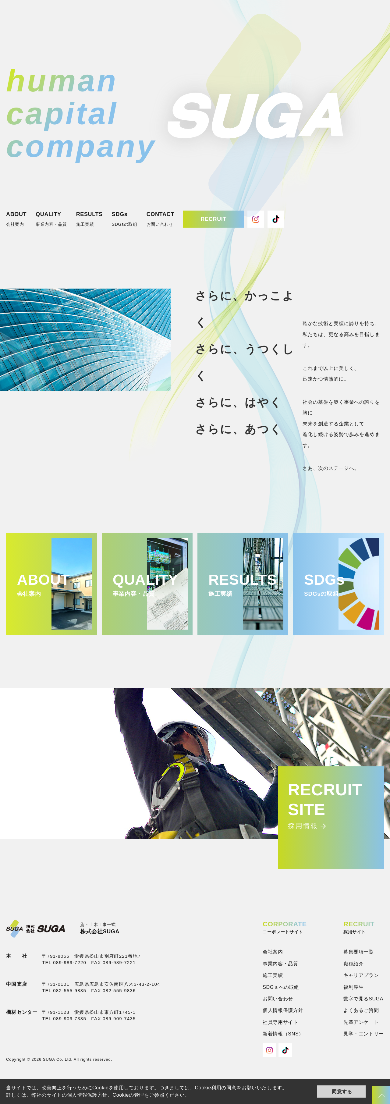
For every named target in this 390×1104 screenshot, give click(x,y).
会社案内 (273, 951)
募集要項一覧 (358, 951)
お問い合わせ (278, 998)
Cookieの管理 (128, 1095)
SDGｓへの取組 (281, 987)
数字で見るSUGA (363, 998)
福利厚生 (353, 987)
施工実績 (273, 975)
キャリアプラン (361, 975)
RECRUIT (213, 219)
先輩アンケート (361, 1022)
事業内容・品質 (280, 963)
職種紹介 (353, 963)
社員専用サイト (280, 1022)
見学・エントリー (363, 1033)
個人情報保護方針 (283, 1010)
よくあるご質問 (361, 1010)
